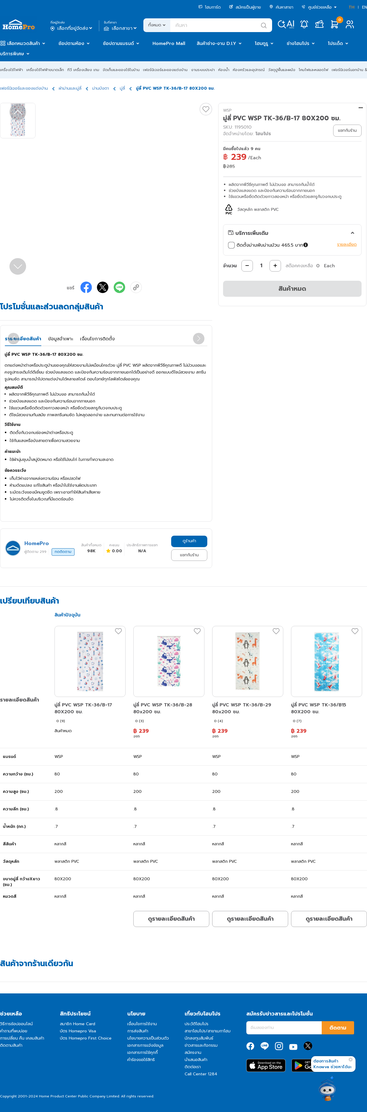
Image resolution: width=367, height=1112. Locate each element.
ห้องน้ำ (223, 69)
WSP (227, 110)
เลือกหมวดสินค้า (23, 43)
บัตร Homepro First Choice (86, 1038)
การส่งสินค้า (137, 1031)
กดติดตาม (63, 551)
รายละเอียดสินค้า (23, 338)
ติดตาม (337, 1028)
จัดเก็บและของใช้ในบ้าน (121, 69)
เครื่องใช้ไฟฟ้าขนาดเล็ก (45, 69)
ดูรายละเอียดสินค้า (171, 918)
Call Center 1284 (201, 1074)
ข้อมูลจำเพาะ (60, 338)
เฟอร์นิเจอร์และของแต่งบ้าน (165, 69)
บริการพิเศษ (12, 53)
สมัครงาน (193, 1053)
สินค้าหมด (292, 288)
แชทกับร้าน (189, 555)
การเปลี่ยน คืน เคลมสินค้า (22, 1038)
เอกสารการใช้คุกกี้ (142, 1053)
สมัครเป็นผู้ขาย (245, 7)
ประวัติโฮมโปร (196, 1024)
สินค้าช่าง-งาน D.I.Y (216, 43)
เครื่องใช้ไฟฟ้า (11, 69)
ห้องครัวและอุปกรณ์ (249, 69)
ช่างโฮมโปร (298, 43)
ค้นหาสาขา (281, 7)
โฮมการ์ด (209, 7)
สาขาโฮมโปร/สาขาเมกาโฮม (208, 1031)
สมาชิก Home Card (77, 1024)
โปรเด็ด (335, 43)
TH (351, 7)
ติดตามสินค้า (11, 1045)
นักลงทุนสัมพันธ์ (199, 1038)
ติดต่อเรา (193, 1067)
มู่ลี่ (122, 88)
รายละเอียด (347, 244)
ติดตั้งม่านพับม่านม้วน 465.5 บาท (268, 245)
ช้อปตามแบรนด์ (118, 43)
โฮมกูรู (261, 43)
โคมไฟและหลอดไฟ (313, 69)
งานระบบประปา (203, 69)
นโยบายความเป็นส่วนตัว (148, 1038)
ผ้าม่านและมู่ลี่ (70, 88)
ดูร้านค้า (189, 541)
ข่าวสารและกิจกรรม (201, 1045)
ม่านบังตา (100, 88)
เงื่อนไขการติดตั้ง (97, 338)
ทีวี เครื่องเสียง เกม (83, 69)
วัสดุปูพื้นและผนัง (281, 69)
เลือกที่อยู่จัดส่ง (71, 28)
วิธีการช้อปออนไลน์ (16, 1024)
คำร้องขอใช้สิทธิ (141, 1060)
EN (364, 7)
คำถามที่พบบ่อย (13, 1031)
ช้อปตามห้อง (71, 43)
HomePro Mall (169, 43)
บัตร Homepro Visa (78, 1031)
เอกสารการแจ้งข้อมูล (145, 1045)
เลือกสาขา (121, 28)
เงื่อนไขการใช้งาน (142, 1024)
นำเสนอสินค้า (196, 1060)
